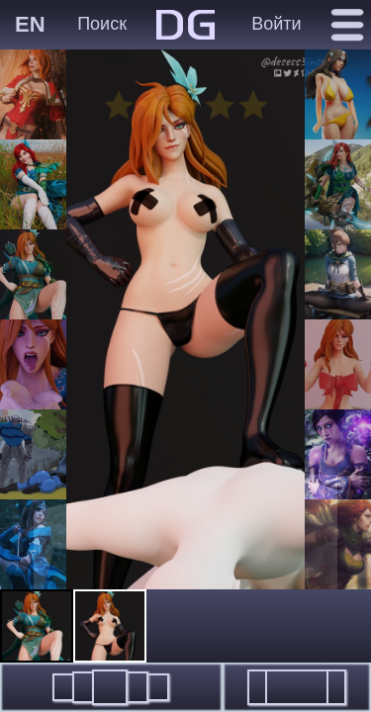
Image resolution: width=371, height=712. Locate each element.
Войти (276, 24)
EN (30, 24)
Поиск (102, 24)
